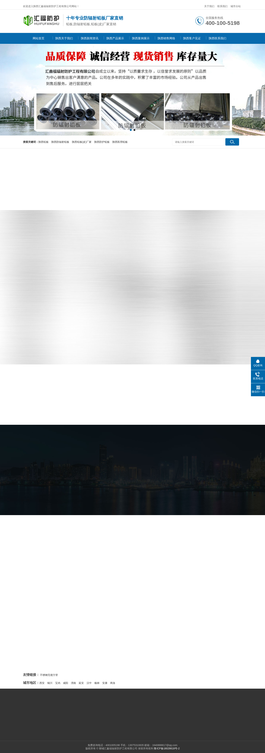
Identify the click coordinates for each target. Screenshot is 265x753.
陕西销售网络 (166, 38)
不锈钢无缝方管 (49, 674)
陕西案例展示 (141, 38)
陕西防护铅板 (102, 141)
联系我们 (222, 6)
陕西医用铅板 (120, 141)
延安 (81, 683)
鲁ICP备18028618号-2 (167, 748)
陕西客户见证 (192, 38)
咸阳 (65, 683)
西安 (42, 683)
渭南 (73, 683)
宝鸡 (57, 683)
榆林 (97, 683)
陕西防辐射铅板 (60, 141)
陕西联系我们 (217, 38)
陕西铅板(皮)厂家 (81, 141)
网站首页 (38, 38)
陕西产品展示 (115, 38)
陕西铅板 (43, 141)
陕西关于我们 (64, 38)
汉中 (89, 683)
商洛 (112, 683)
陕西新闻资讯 (89, 38)
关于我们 (209, 6)
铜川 (49, 683)
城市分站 (235, 6)
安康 (104, 683)
